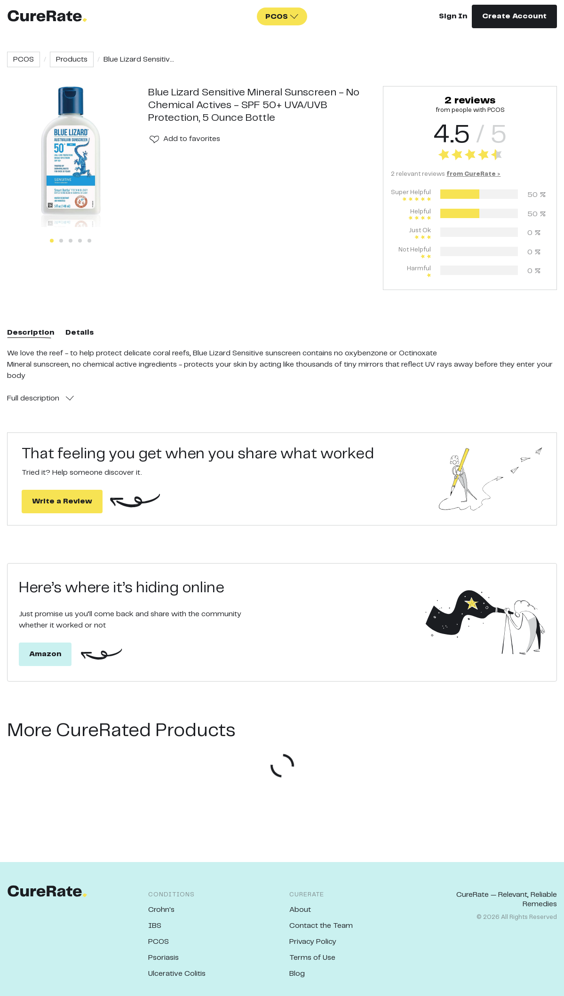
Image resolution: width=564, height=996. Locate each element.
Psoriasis (163, 957)
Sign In (453, 16)
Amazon (45, 654)
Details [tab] (79, 332)
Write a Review (62, 501)
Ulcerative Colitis (177, 973)
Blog (297, 973)
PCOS (23, 59)
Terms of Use (312, 957)
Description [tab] (30, 332)
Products (71, 59)
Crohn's (161, 909)
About (300, 909)
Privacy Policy (312, 941)
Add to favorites (191, 138)
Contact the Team (321, 925)
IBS (154, 925)
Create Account (514, 16)
